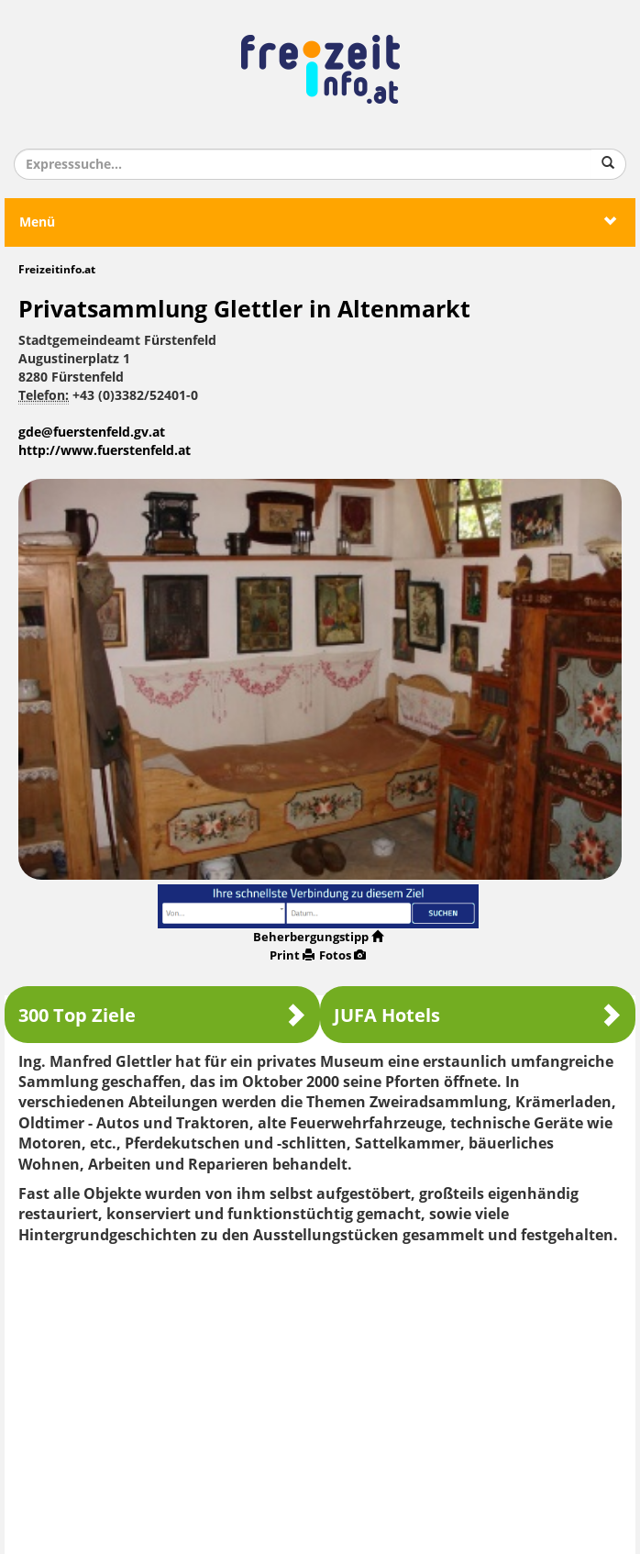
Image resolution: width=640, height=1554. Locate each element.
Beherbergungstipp (318, 937)
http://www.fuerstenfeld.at (104, 451)
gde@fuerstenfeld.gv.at (91, 432)
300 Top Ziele (162, 1015)
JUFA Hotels (478, 1015)
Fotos (342, 955)
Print (292, 955)
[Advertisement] (320, 1392)
